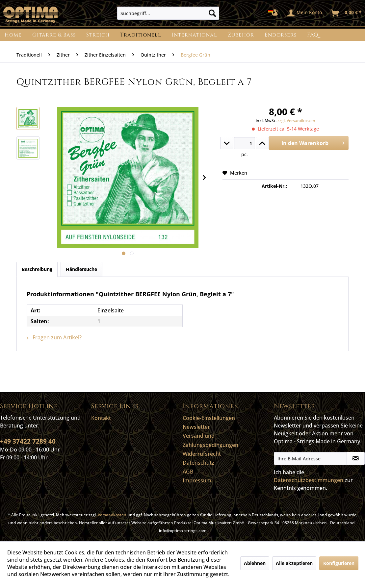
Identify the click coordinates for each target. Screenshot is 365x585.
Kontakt (101, 418)
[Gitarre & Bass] (54, 35)
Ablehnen (255, 563)
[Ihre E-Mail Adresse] (310, 458)
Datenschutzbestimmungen (308, 480)
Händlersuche (81, 269)
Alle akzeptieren (294, 563)
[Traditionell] (141, 35)
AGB (188, 471)
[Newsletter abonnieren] (356, 458)
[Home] (13, 35)
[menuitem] (168, 13)
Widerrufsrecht (202, 453)
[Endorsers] (280, 35)
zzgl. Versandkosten (296, 120)
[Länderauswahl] (275, 13)
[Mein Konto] (305, 13)
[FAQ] (312, 35)
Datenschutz (198, 462)
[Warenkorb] (346, 13)
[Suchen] (212, 13)
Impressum (197, 480)
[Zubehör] (241, 35)
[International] (194, 35)
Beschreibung (37, 269)
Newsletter (196, 426)
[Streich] (98, 35)
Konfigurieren (338, 563)
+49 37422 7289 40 (28, 441)
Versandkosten (112, 515)
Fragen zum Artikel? (54, 337)
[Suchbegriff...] (168, 13)
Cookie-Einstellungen (209, 418)
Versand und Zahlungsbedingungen (210, 440)
